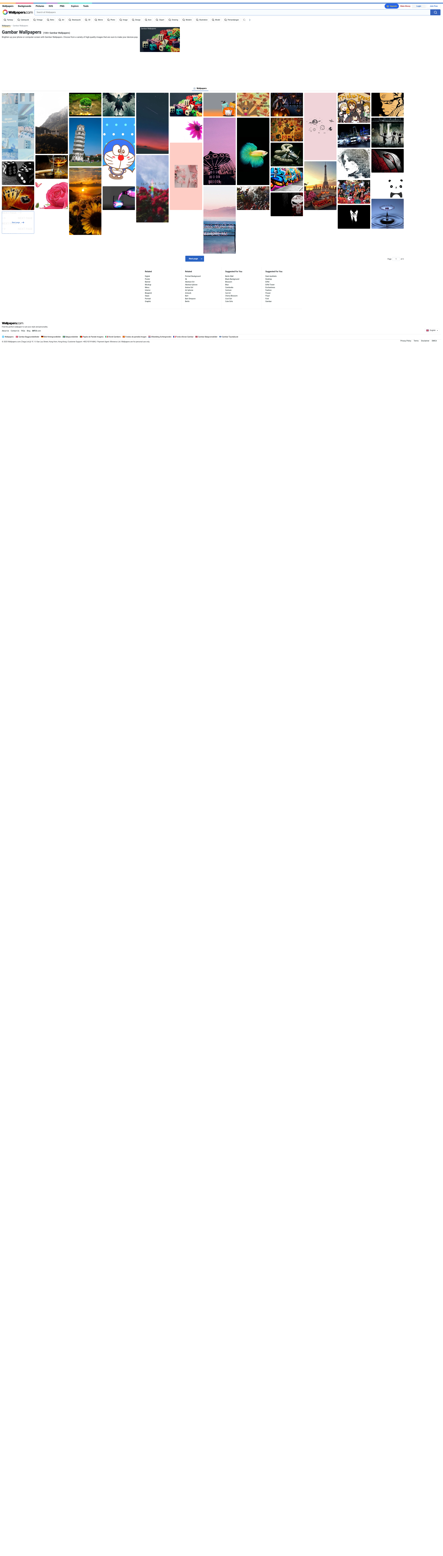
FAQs (23, 331)
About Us (5, 331)
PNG (62, 6)
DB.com (36, 331)
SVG (51, 6)
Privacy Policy (405, 341)
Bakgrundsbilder (71, 337)
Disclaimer (425, 341)
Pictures (40, 6)
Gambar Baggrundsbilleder (29, 337)
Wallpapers (7, 6)
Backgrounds (24, 6)
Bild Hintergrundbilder (52, 337)
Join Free (434, 6)
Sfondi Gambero (114, 337)
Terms (416, 341)
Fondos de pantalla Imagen (136, 337)
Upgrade (393, 6)
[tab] (200, 88)
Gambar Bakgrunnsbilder (207, 337)
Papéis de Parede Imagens (93, 337)
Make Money (405, 6)
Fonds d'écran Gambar (185, 337)
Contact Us (15, 331)
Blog (28, 331)
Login (418, 6)
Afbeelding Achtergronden (161, 337)
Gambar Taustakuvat (230, 337)
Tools (86, 6)
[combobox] (232, 12)
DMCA (434, 341)
